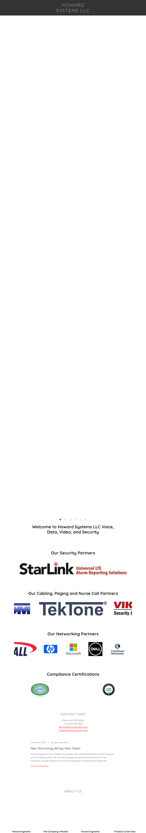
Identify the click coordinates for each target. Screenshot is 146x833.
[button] (60, 519)
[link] (73, 11)
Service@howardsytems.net (73, 727)
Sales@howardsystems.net (73, 730)
